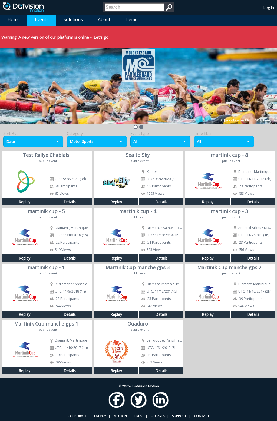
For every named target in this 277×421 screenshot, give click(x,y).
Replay (24, 201)
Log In (268, 7)
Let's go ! (102, 37)
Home (14, 19)
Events (41, 19)
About (104, 19)
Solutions (73, 19)
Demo (132, 19)
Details (70, 201)
